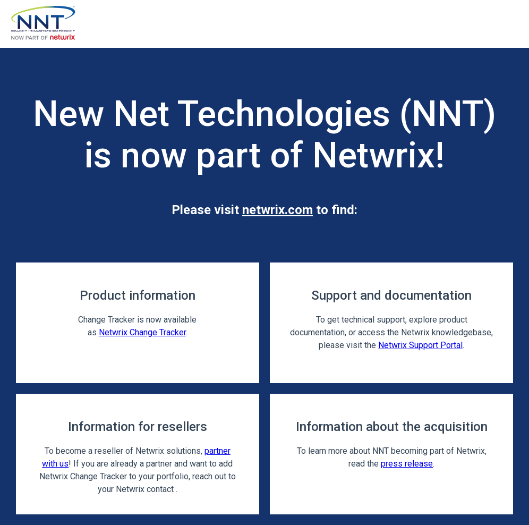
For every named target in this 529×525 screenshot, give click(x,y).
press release (407, 464)
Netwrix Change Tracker (142, 332)
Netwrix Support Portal (420, 345)
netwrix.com (277, 209)
